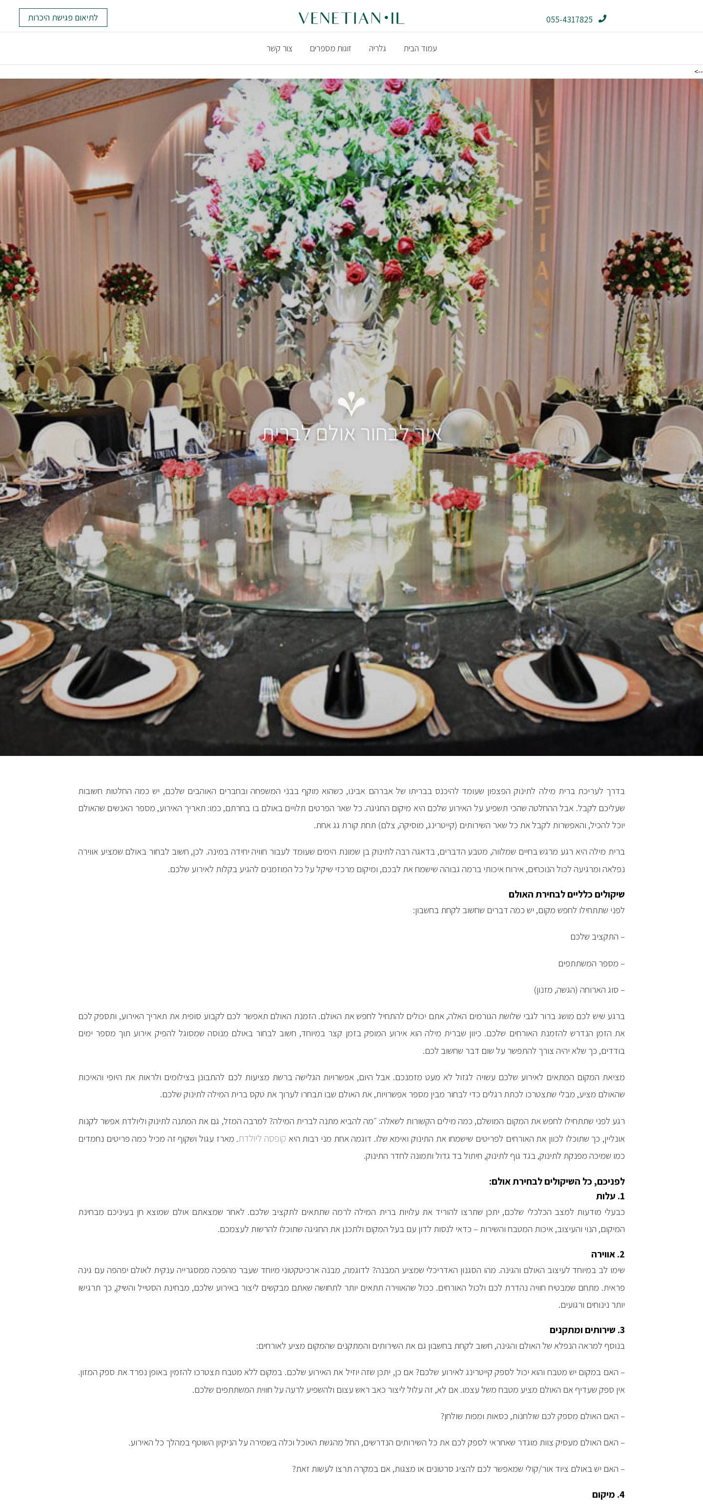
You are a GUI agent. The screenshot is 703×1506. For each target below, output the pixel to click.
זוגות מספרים (331, 48)
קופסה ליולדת (262, 1138)
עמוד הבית (420, 48)
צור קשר (279, 48)
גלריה (377, 48)
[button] (63, 17)
